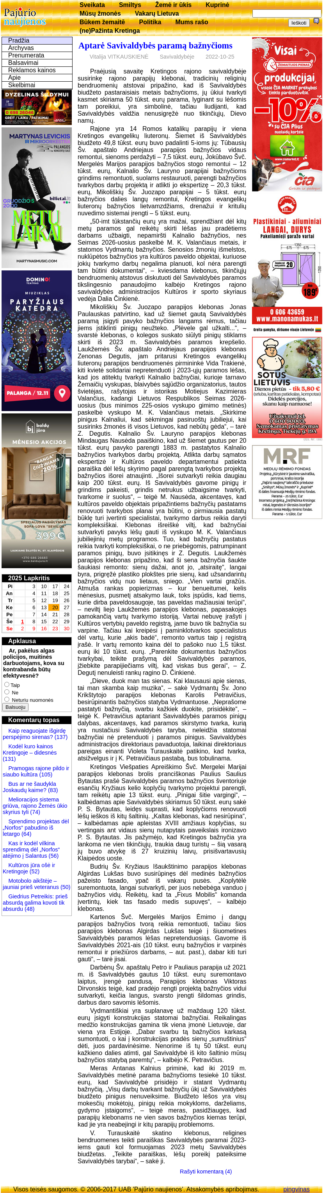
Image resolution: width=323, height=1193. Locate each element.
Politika (150, 22)
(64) (26, 834)
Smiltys (130, 5)
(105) (45, 774)
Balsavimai (23, 62)
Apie (14, 77)
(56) (53, 856)
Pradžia (18, 40)
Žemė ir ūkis (173, 5)
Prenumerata (26, 55)
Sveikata (92, 5)
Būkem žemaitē (102, 22)
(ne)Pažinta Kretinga (110, 30)
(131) (9, 759)
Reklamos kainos (32, 70)
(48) (30, 909)
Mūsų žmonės (100, 13)
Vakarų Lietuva (157, 13)
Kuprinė (217, 5)
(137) (60, 737)
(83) (52, 790)
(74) (34, 812)
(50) (65, 887)
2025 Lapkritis (29, 578)
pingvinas (296, 1189)
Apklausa (22, 641)
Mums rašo (191, 22)
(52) (34, 871)
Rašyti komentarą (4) (206, 1171)
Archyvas (21, 48)
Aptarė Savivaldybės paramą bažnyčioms (155, 45)
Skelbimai (21, 85)
